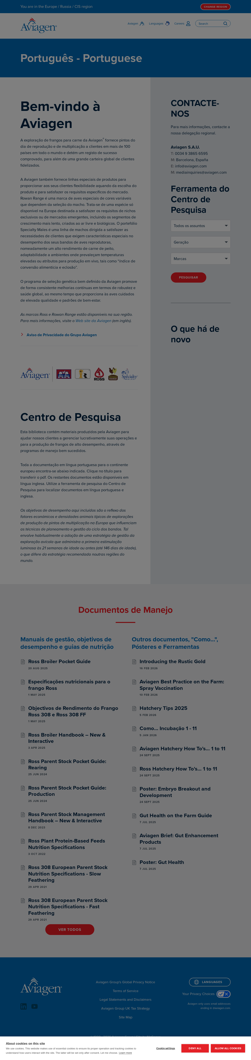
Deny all (195, 1048)
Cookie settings (165, 1048)
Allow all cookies (228, 1048)
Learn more (125, 1052)
